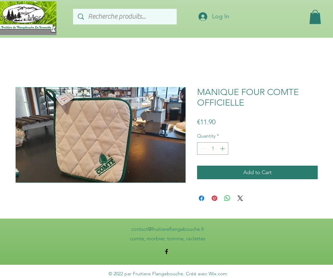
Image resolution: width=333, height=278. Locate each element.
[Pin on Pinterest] (214, 198)
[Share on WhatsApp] (227, 198)
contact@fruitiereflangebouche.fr (167, 229)
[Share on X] (240, 198)
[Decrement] (202, 148)
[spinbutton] (213, 148)
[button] (315, 17)
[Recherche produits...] (125, 16)
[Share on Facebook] (201, 198)
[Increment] (223, 148)
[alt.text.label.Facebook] (166, 251)
